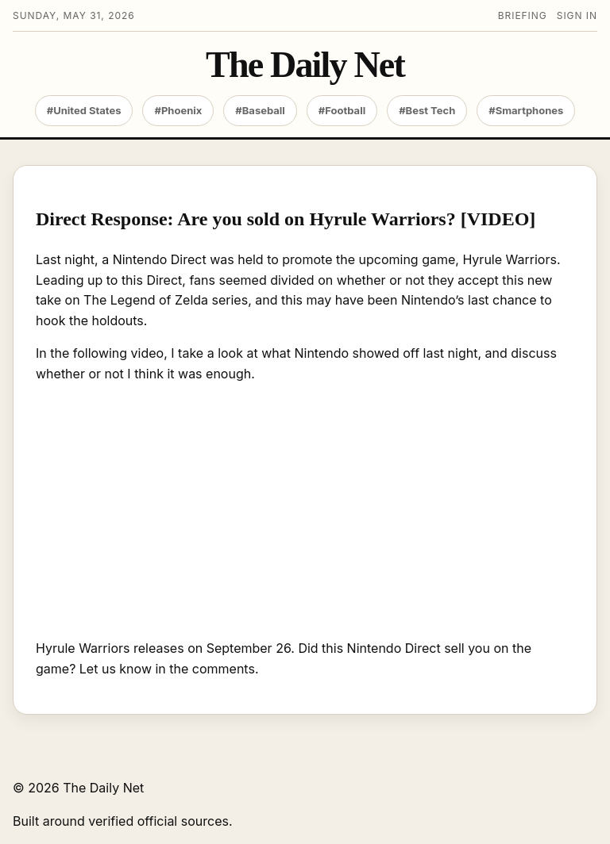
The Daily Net (305, 65)
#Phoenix (178, 110)
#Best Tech (427, 110)
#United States (84, 110)
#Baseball (260, 110)
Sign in (577, 15)
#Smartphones (525, 110)
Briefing (522, 15)
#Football (342, 110)
